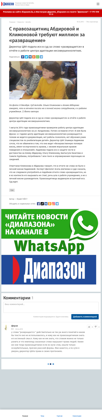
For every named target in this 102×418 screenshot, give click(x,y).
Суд (11, 190)
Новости (20, 22)
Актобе (28, 22)
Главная (12, 22)
